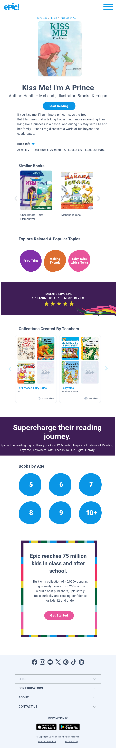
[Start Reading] (59, 106)
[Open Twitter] (58, 662)
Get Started (59, 615)
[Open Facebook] (34, 662)
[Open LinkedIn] (81, 662)
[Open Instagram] (42, 662)
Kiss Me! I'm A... (68, 18)
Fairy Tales (42, 18)
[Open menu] (108, 8)
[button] (36, 369)
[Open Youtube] (50, 662)
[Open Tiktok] (73, 662)
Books (54, 18)
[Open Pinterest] (66, 662)
